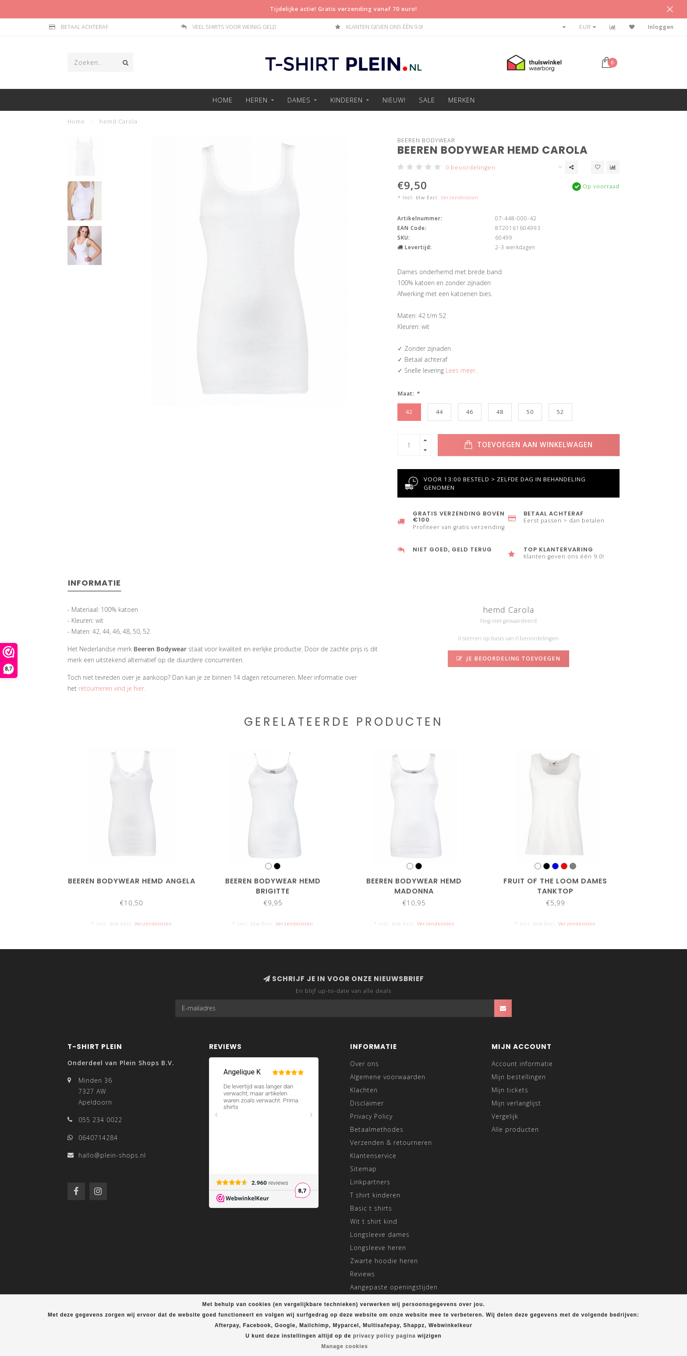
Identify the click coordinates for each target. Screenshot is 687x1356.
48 (499, 412)
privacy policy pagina (384, 1336)
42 (409, 412)
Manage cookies (344, 1346)
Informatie (94, 582)
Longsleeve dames (380, 1234)
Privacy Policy (371, 1116)
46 (469, 412)
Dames (299, 99)
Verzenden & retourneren (391, 1142)
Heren (257, 99)
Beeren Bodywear (426, 140)
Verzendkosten (459, 197)
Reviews (362, 1274)
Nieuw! (394, 99)
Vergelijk (505, 1116)
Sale (427, 99)
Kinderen (346, 99)
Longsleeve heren (378, 1247)
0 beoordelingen (471, 167)
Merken (461, 99)
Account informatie (522, 1063)
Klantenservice (373, 1155)
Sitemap (363, 1169)
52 (560, 412)
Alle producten (515, 1129)
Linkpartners (370, 1182)
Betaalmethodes (377, 1129)
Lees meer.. (462, 370)
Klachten (364, 1090)
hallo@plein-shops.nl (112, 1155)
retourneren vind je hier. (111, 688)
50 (530, 412)
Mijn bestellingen (519, 1077)
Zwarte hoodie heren (384, 1261)
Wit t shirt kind (373, 1221)
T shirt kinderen (375, 1195)
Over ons (364, 1063)
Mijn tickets (510, 1090)
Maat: (408, 393)
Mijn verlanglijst (516, 1103)
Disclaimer (367, 1103)
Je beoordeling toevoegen (508, 658)
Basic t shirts (371, 1208)
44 (439, 412)
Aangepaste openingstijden (394, 1287)
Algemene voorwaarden (387, 1077)
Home (222, 99)
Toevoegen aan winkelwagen (528, 445)
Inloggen (661, 27)
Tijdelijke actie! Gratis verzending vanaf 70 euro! (343, 9)
